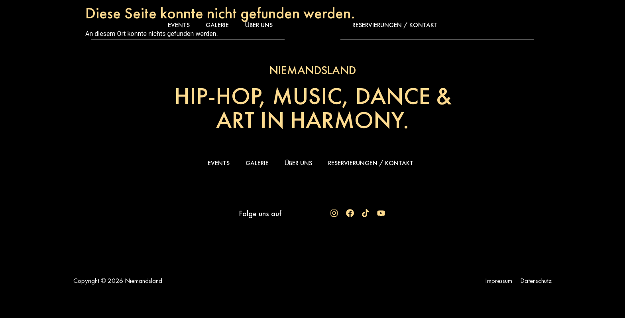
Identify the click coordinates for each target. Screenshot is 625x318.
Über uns (259, 25)
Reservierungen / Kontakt (395, 25)
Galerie (217, 25)
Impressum (498, 280)
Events (179, 25)
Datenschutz (536, 280)
